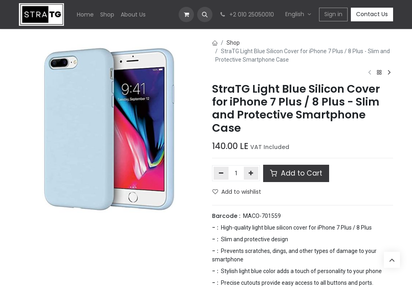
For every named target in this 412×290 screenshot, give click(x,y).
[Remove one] (221, 173)
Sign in (333, 14)
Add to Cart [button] (296, 173)
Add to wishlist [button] (236, 192)
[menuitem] (85, 14)
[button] (204, 14)
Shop (233, 42)
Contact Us (372, 14)
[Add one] (251, 173)
